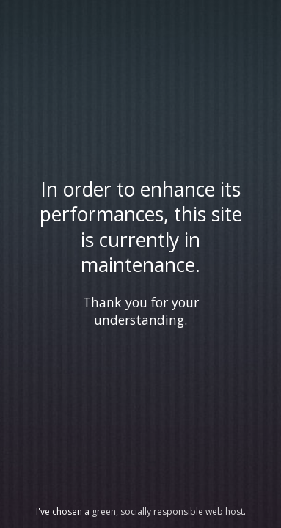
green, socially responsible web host (168, 511)
